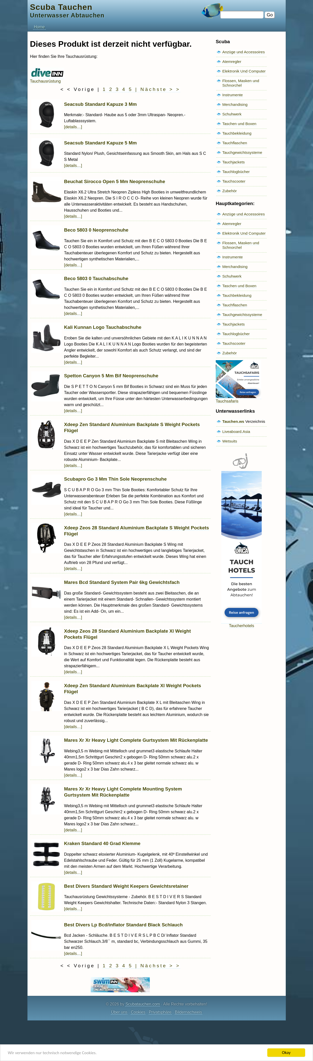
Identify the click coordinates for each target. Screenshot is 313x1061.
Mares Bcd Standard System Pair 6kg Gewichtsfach (122, 582)
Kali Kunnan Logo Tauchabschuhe (102, 327)
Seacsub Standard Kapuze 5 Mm (100, 142)
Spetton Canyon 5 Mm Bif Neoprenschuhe (111, 375)
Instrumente (232, 95)
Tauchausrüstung (47, 79)
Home (39, 27)
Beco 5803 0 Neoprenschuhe (96, 230)
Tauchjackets (233, 162)
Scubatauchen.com (142, 1004)
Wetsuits (229, 441)
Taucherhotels (241, 623)
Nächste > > (160, 89)
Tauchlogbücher (236, 171)
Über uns (119, 1012)
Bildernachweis (188, 1012)
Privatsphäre (160, 1012)
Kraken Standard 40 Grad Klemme (102, 843)
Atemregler (231, 61)
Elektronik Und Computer (244, 71)
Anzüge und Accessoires (243, 52)
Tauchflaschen (234, 143)
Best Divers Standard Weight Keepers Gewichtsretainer (126, 886)
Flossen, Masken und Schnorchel (240, 83)
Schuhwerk (232, 114)
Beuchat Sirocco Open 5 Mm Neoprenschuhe (114, 181)
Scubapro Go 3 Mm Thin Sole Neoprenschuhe (115, 479)
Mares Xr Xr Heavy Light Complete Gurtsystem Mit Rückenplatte (136, 740)
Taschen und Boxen (239, 123)
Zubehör (229, 191)
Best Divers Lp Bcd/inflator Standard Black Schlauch (123, 924)
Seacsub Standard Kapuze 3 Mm (100, 104)
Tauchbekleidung (236, 133)
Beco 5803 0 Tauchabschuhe (96, 278)
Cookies (138, 1012)
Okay (286, 1052)
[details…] (73, 127)
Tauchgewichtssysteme (242, 152)
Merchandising (235, 104)
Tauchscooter (233, 181)
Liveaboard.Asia (236, 431)
